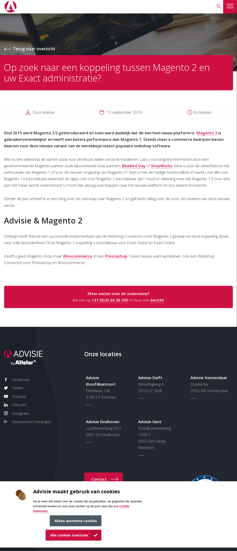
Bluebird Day (134, 165)
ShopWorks (161, 165)
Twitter (18, 387)
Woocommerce (77, 256)
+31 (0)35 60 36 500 (110, 300)
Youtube (19, 396)
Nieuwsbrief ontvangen (31, 421)
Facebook (20, 379)
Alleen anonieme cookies (75, 520)
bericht (157, 300)
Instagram (20, 413)
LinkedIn (19, 404)
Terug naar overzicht (34, 48)
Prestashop (116, 256)
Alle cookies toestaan (69, 535)
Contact (99, 479)
